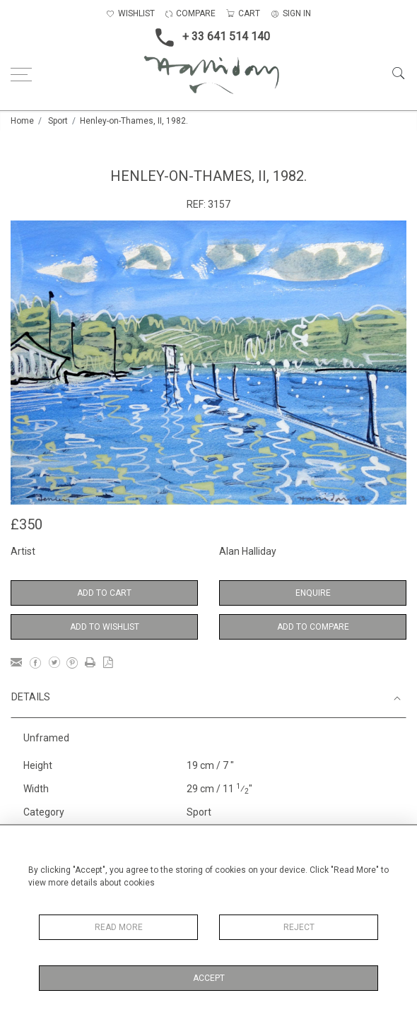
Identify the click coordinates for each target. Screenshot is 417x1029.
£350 (26, 524)
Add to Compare (313, 627)
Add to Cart (104, 593)
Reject (299, 927)
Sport (58, 121)
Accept (209, 978)
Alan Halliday (247, 551)
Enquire (313, 593)
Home (22, 121)
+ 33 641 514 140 (208, 37)
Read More (119, 927)
